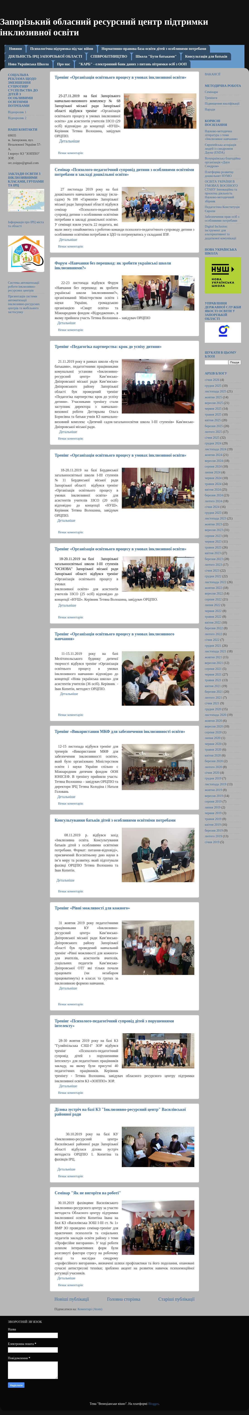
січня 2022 (212, 639)
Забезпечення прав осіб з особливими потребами (222, 218)
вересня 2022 (214, 593)
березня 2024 (214, 495)
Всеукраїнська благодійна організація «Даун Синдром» (222, 162)
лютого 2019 (213, 836)
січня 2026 (212, 380)
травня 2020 (213, 749)
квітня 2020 (213, 755)
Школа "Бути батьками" (156, 56)
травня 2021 (213, 680)
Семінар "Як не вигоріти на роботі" (88, 1193)
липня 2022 (212, 605)
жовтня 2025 (213, 397)
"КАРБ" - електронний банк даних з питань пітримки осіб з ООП (132, 64)
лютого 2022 (213, 634)
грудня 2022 (213, 576)
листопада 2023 (215, 518)
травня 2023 (213, 547)
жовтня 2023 (213, 524)
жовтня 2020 (213, 720)
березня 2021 (214, 691)
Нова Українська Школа (28, 64)
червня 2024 (213, 478)
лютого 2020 (213, 767)
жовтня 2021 (213, 657)
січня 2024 (212, 507)
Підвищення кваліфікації (222, 103)
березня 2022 (214, 628)
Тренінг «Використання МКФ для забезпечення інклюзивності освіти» (120, 731)
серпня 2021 (213, 669)
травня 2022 (213, 616)
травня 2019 (213, 819)
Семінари (211, 92)
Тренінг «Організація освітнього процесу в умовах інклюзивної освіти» (120, 77)
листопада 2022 (215, 582)
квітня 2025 (213, 420)
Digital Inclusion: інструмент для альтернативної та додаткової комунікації (220, 232)
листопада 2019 (215, 784)
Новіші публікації (71, 1299)
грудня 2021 (213, 645)
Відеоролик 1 (17, 112)
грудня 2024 (213, 443)
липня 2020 (212, 738)
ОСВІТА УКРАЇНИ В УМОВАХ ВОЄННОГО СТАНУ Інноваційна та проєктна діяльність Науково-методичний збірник (221, 191)
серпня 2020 (213, 732)
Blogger (153, 1403)
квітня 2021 (213, 686)
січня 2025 (212, 437)
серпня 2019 (213, 801)
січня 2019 (212, 842)
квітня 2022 (213, 622)
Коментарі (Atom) (90, 1309)
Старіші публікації (177, 1299)
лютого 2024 (213, 501)
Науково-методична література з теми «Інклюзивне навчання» (221, 135)
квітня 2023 (213, 553)
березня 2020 (214, 761)
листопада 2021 (215, 651)
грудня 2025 (213, 385)
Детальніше (68, 240)
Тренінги (211, 98)
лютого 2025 (213, 431)
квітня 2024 (213, 489)
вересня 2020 (214, 726)
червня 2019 (213, 813)
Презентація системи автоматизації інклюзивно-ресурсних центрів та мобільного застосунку (24, 304)
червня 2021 (213, 674)
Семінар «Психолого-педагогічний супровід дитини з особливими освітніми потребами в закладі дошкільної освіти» (124, 172)
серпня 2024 (213, 466)
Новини (15, 49)
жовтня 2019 (213, 790)
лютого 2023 (213, 564)
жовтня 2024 (213, 455)
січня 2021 (212, 703)
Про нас (63, 64)
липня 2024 (212, 472)
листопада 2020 (215, 715)
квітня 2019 (213, 824)
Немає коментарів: (71, 153)
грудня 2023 (213, 512)
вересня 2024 (214, 461)
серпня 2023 (213, 536)
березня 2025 (214, 426)
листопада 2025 (215, 391)
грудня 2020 (213, 709)
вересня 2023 (214, 530)
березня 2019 (214, 830)
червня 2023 (213, 541)
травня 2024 (213, 484)
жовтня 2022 (213, 588)
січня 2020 (212, 772)
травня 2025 (213, 414)
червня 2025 (213, 408)
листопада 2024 (215, 449)
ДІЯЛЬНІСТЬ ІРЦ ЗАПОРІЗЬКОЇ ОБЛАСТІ (45, 56)
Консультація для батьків (206, 56)
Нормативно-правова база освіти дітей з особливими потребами (154, 49)
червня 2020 (213, 744)
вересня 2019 (214, 796)
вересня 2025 (214, 403)
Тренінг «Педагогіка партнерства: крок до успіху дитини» (108, 346)
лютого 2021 (213, 697)
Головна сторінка (123, 1299)
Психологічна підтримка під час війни (61, 49)
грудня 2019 (213, 778)
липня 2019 (212, 807)
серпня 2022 (213, 599)
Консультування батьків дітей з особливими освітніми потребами (115, 820)
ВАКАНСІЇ (212, 74)
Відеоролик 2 (17, 118)
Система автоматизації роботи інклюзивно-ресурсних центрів (23, 286)
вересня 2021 (214, 663)
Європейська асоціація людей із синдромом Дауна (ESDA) (220, 148)
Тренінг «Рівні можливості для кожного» (92, 908)
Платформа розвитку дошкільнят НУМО (219, 174)
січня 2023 (212, 570)
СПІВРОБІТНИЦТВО (108, 56)
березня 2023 (214, 559)
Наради (210, 109)
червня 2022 (213, 611)
